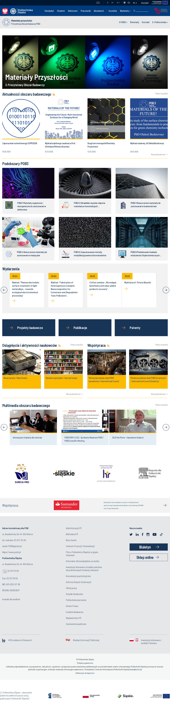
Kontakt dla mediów (11, 599)
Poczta (98, 2)
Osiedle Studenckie (74, 594)
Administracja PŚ (73, 528)
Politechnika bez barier (76, 600)
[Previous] (4, 290)
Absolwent (99, 10)
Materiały (134, 22)
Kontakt (145, 2)
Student (61, 10)
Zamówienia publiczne (76, 623)
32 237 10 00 (13, 570)
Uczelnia (113, 10)
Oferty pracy (71, 588)
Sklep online (145, 557)
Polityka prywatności (85, 663)
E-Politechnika (159, 22)
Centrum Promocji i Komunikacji (80, 546)
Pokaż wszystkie (161, 94)
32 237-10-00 (20, 540)
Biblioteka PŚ (72, 534)
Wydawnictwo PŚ (73, 617)
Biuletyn (145, 547)
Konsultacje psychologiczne (78, 576)
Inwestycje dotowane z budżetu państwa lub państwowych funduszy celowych (84, 568)
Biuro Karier (71, 540)
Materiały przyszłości (21, 20)
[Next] (166, 290)
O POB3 (122, 22)
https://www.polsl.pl (11, 552)
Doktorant (73, 10)
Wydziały (124, 10)
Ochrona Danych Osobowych (78, 582)
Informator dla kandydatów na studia (82, 561)
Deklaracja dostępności (85, 673)
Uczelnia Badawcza (74, 611)
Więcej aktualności (158, 154)
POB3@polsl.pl (15, 546)
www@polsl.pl (135, 669)
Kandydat (49, 10)
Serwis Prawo (72, 605)
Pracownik (86, 10)
